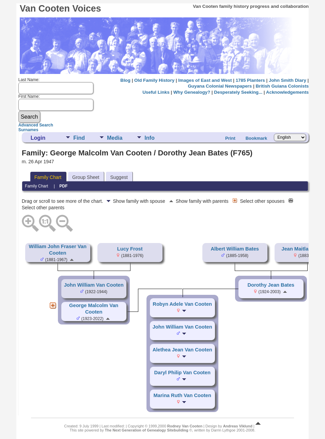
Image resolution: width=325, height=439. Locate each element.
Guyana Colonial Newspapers (220, 86)
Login (38, 138)
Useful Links (155, 92)
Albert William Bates (235, 249)
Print (230, 138)
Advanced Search (35, 125)
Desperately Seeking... (238, 92)
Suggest (118, 177)
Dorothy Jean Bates (270, 285)
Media (114, 138)
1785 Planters (250, 80)
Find (79, 138)
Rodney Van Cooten (184, 426)
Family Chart (47, 177)
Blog (125, 80)
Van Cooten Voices (60, 8)
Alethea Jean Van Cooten (182, 349)
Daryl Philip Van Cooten (182, 372)
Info (149, 138)
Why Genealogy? (191, 92)
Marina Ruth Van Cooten (182, 395)
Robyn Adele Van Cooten (182, 304)
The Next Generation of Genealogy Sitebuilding (146, 430)
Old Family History (154, 80)
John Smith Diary (287, 80)
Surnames (28, 129)
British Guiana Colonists (282, 86)
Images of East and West (205, 80)
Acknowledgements (287, 92)
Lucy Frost (130, 249)
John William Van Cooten (94, 285)
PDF (63, 186)
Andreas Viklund (237, 426)
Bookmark (256, 138)
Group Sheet (85, 177)
